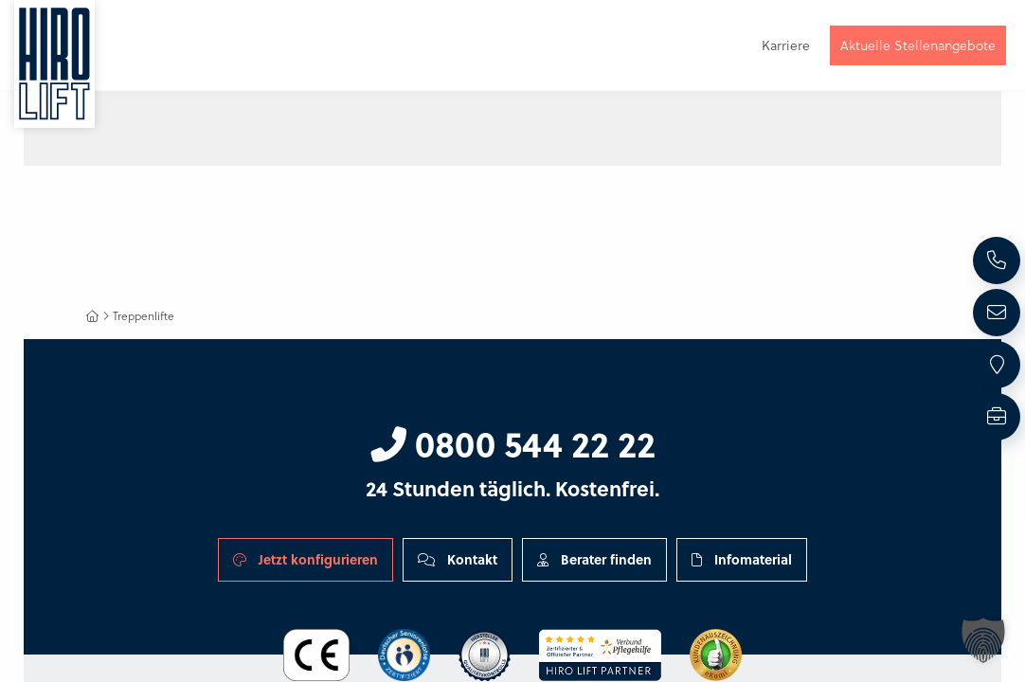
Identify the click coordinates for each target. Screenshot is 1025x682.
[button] (983, 640)
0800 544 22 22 (513, 443)
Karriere (786, 45)
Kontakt (457, 558)
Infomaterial (742, 558)
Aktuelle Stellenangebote (918, 45)
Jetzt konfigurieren (305, 558)
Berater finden (594, 558)
